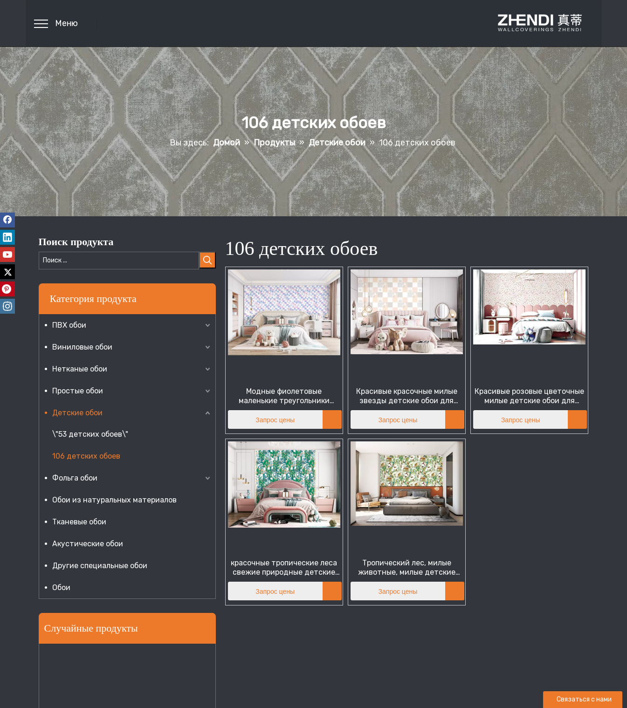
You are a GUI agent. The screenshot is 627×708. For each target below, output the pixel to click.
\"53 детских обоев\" (90, 434)
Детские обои (77, 412)
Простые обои (77, 390)
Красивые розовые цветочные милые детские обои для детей (529, 396)
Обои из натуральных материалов (114, 499)
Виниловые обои (82, 347)
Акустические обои (87, 543)
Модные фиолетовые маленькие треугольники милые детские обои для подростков (284, 396)
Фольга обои (74, 478)
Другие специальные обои (99, 565)
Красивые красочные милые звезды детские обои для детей (406, 396)
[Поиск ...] (119, 260)
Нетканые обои (79, 368)
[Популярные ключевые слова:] (207, 260)
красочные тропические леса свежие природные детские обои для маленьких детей (284, 567)
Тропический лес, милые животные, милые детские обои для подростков (406, 567)
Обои (61, 587)
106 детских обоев (86, 456)
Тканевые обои (79, 521)
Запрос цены (261, 419)
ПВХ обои (69, 325)
